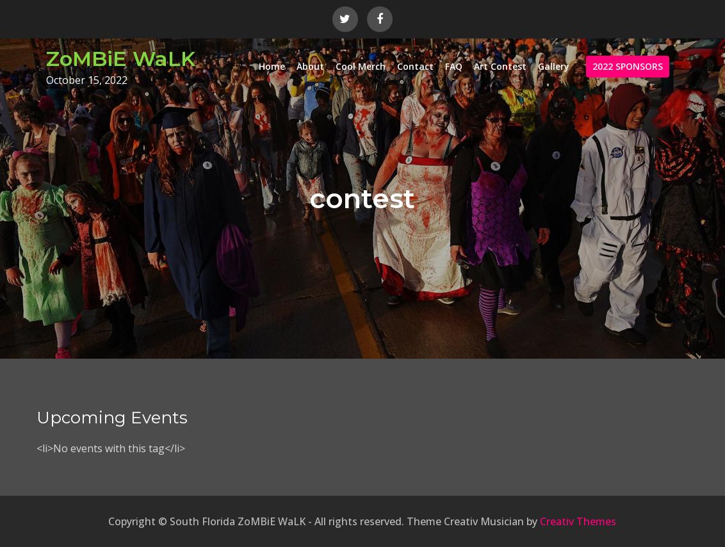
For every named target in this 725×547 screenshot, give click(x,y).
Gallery (553, 66)
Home (272, 66)
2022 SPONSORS (627, 66)
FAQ (453, 66)
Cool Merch (361, 66)
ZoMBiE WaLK (120, 58)
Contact (415, 66)
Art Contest (500, 66)
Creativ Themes (578, 521)
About (310, 66)
